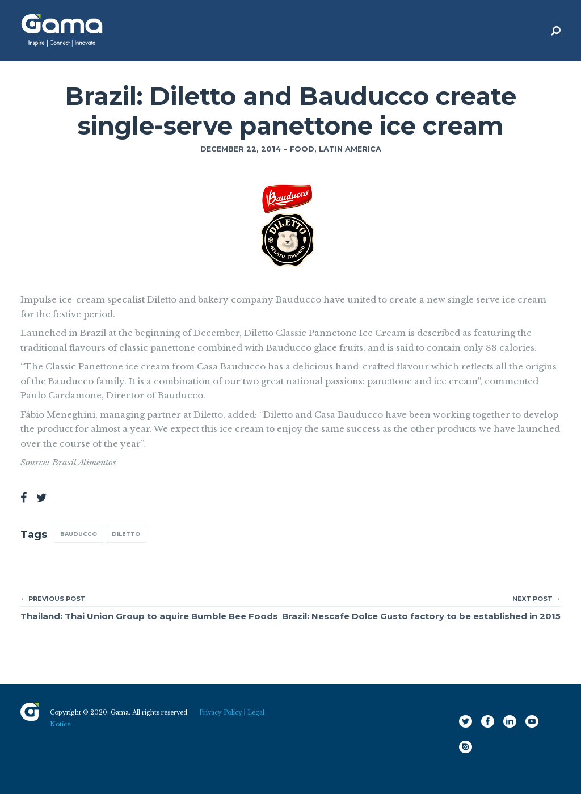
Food (302, 149)
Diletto (126, 534)
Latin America (350, 149)
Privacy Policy (220, 712)
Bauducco (78, 534)
